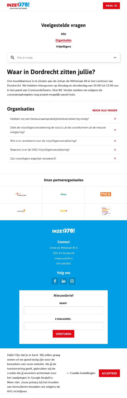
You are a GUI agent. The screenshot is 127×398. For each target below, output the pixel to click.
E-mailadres (63, 319)
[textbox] (60, 57)
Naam (63, 303)
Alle (63, 34)
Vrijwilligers (63, 46)
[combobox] (63, 57)
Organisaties (63, 40)
